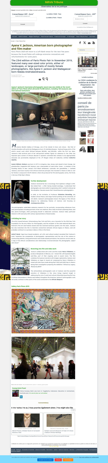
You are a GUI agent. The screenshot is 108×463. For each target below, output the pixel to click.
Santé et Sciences (57, 452)
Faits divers (45, 452)
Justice (51, 452)
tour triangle (89, 102)
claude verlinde (89, 106)
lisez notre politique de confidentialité (89, 457)
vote (94, 102)
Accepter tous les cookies (45, 459)
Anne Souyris (92, 106)
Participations (84, 452)
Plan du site (52, 448)
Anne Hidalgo (86, 106)
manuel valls (89, 105)
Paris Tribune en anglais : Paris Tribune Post (86, 69)
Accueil (14, 36)
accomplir (95, 106)
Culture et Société (37, 452)
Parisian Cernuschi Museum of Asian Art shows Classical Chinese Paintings (58, 431)
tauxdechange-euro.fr (86, 33)
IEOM (79, 33)
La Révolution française (74, 452)
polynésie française (91, 104)
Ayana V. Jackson (37, 384)
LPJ (78, 106)
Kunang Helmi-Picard (16, 75)
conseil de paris (83, 101)
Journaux (92, 36)
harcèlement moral (82, 104)
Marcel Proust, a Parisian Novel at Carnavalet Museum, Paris (25, 431)
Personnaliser (68, 459)
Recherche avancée (83, 53)
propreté (83, 106)
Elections (65, 452)
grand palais (45, 384)
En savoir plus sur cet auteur (38, 393)
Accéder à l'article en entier (83, 97)
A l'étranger (71, 36)
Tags (57, 448)
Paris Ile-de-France (47, 36)
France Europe (66, 436)
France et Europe (60, 36)
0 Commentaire (81, 71)
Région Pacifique (34, 36)
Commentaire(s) (43, 403)
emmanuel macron (82, 105)
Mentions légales (92, 452)
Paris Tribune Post (82, 36)
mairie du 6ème (80, 106)
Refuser (58, 459)
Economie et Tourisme (26, 452)
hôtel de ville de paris (94, 105)
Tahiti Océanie (23, 36)
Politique (17, 452)
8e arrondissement (27, 384)
